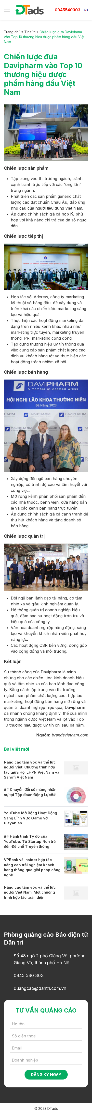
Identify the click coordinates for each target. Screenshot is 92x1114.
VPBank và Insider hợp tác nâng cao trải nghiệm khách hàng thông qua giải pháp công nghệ (32, 867)
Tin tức (30, 32)
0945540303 (67, 9)
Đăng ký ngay (46, 1074)
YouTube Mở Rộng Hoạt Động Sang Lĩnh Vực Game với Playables (30, 818)
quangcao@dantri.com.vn (40, 988)
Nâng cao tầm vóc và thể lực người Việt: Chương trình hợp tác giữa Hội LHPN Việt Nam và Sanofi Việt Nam (31, 770)
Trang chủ (12, 32)
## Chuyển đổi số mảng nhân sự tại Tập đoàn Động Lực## (30, 792)
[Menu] (7, 10)
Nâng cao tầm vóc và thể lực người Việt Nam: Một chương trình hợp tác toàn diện (30, 892)
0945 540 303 (29, 975)
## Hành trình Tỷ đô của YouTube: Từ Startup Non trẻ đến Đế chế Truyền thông (30, 841)
